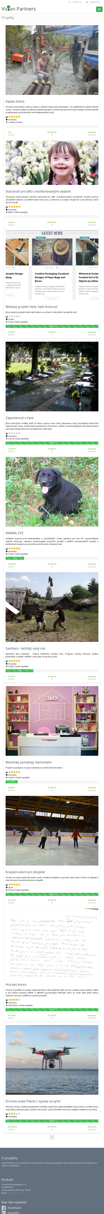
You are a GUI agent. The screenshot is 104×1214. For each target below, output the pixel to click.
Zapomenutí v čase (20, 418)
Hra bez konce (16, 984)
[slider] (14, 116)
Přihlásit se (77, 2)
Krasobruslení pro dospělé (25, 872)
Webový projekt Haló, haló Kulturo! (32, 307)
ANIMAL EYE (15, 533)
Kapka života (15, 101)
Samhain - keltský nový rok (25, 648)
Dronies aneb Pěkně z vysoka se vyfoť (33, 1101)
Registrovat (94, 2)
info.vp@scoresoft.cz (17, 1193)
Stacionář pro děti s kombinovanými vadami (38, 191)
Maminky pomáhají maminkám (29, 762)
